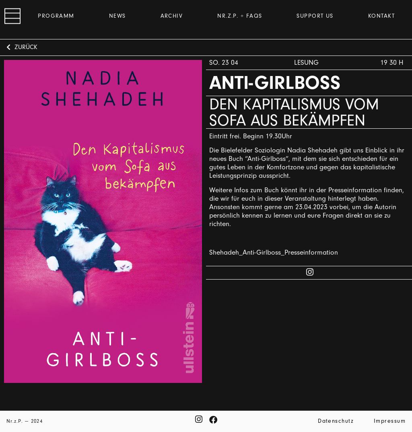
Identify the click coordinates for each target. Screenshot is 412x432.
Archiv (172, 15)
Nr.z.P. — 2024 (24, 421)
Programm (56, 15)
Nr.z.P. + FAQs (239, 15)
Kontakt (381, 15)
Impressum (390, 421)
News (117, 15)
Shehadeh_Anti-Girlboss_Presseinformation (273, 252)
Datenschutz (336, 421)
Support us (315, 15)
